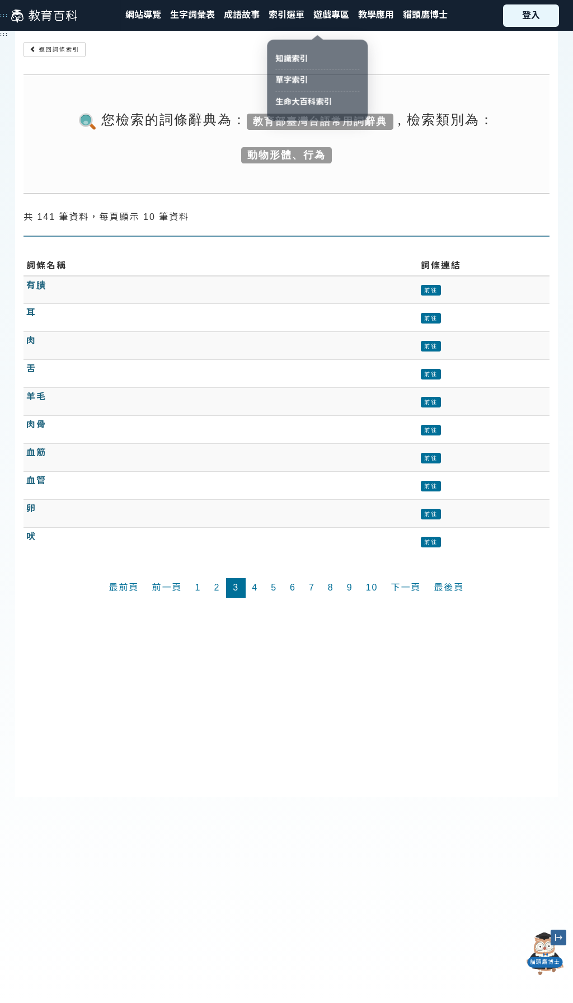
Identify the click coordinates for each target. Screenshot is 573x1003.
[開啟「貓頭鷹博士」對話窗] (545, 953)
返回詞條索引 (54, 49)
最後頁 (449, 587)
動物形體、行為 (286, 154)
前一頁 (167, 587)
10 (372, 587)
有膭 (36, 285)
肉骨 (36, 424)
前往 (431, 290)
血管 (36, 480)
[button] (286, 15)
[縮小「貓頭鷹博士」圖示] (558, 937)
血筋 (36, 452)
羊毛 (36, 396)
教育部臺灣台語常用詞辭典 (320, 120)
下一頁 (406, 587)
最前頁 (124, 587)
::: (4, 15)
